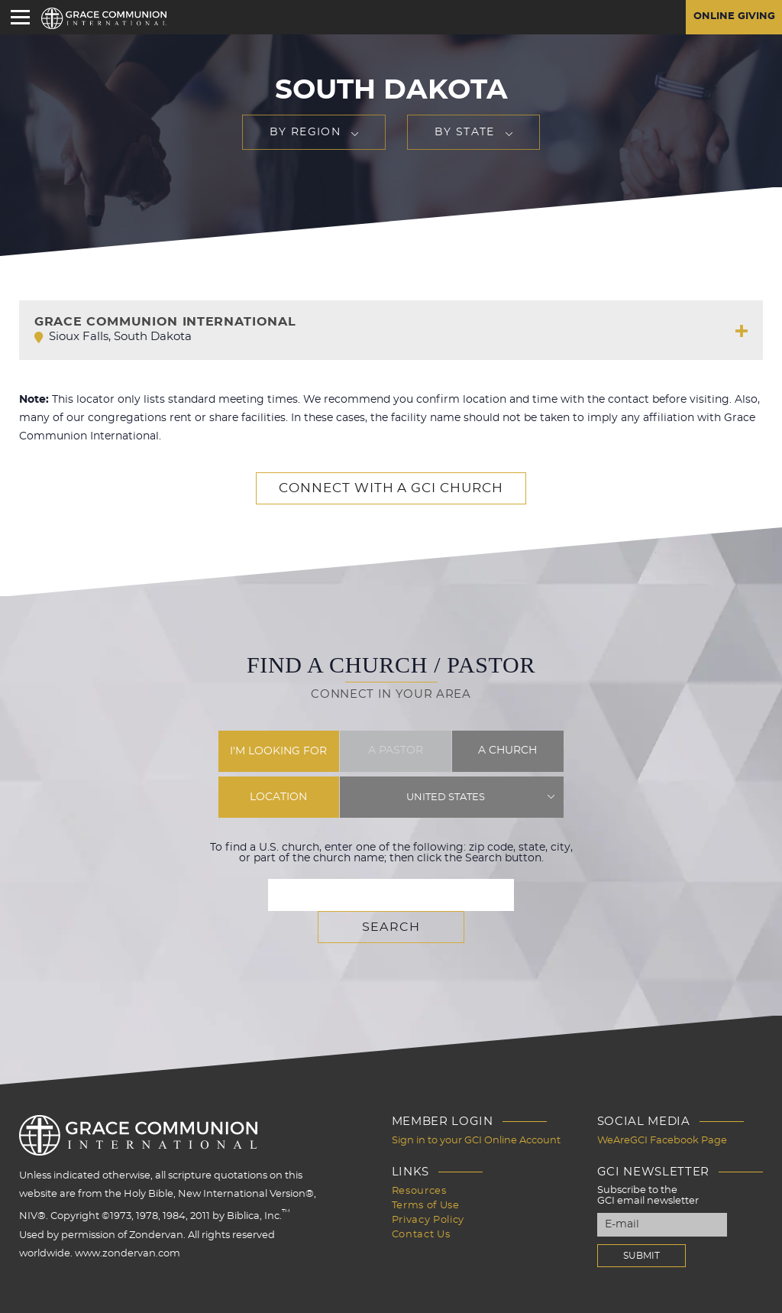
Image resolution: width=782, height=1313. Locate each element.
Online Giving (731, 17)
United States (446, 797)
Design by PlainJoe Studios (88, 1297)
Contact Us (421, 1198)
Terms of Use (426, 1170)
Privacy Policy (428, 1184)
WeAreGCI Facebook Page (662, 1107)
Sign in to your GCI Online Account (476, 1107)
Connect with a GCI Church (391, 488)
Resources (419, 1157)
